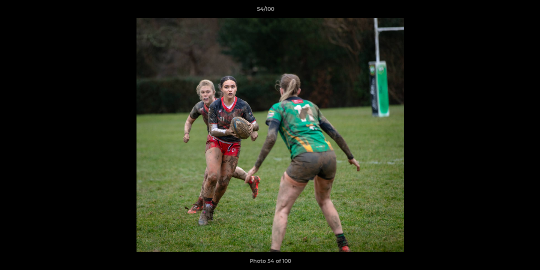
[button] (508, 11)
